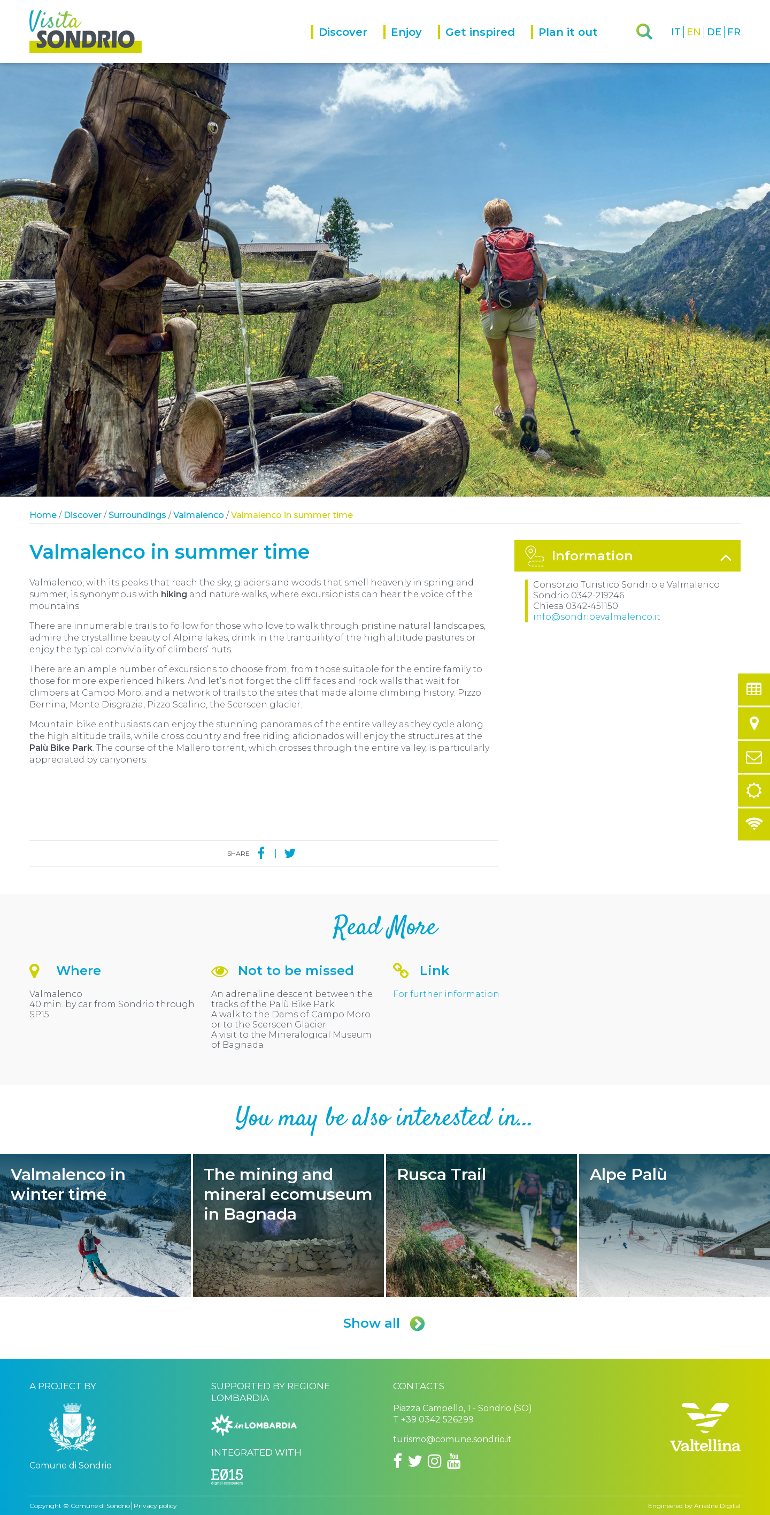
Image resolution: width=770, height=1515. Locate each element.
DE (714, 32)
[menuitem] (347, 44)
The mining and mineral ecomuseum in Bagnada (288, 1225)
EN (694, 32)
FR (734, 32)
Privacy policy (155, 1506)
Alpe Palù (674, 1225)
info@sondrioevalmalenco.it (596, 617)
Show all (385, 1323)
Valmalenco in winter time (95, 1225)
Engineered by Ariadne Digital (694, 1506)
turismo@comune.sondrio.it (452, 1439)
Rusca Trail (481, 1225)
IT (676, 32)
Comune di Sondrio (100, 1506)
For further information (446, 994)
